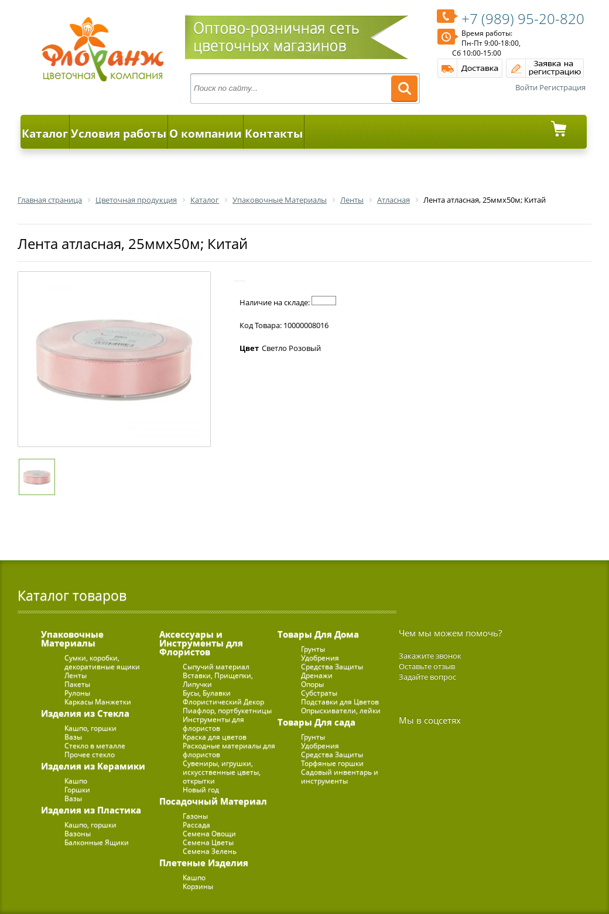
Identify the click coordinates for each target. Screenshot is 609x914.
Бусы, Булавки (207, 692)
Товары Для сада (316, 722)
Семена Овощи (209, 833)
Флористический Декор (223, 701)
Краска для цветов (215, 736)
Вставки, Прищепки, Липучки (218, 679)
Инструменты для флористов (213, 723)
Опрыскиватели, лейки (341, 710)
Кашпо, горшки (90, 728)
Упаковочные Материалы (72, 638)
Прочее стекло (89, 754)
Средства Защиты (332, 666)
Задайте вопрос (427, 676)
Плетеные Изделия (203, 862)
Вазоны (77, 833)
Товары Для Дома (318, 634)
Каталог (45, 133)
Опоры (312, 684)
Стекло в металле (94, 745)
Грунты (313, 648)
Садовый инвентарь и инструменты (339, 776)
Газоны (195, 815)
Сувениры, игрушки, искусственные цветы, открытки (222, 772)
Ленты (75, 675)
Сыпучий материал (216, 666)
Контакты (274, 133)
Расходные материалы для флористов (229, 750)
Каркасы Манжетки (97, 701)
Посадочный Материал (213, 801)
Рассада (196, 824)
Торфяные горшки (332, 763)
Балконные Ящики (96, 842)
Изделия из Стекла (85, 713)
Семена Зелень (210, 851)
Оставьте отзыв (427, 666)
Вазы (73, 736)
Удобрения (320, 657)
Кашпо (75, 780)
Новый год (201, 789)
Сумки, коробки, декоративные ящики (102, 662)
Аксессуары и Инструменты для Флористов (201, 642)
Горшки (77, 789)
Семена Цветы (208, 842)
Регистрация (562, 87)
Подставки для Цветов (340, 701)
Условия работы (118, 133)
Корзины (198, 886)
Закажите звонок (430, 655)
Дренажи (317, 675)
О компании (205, 133)
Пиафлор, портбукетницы (227, 710)
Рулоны (77, 692)
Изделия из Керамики (93, 766)
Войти (526, 87)
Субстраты (319, 692)
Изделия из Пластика (91, 810)
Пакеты (77, 684)
